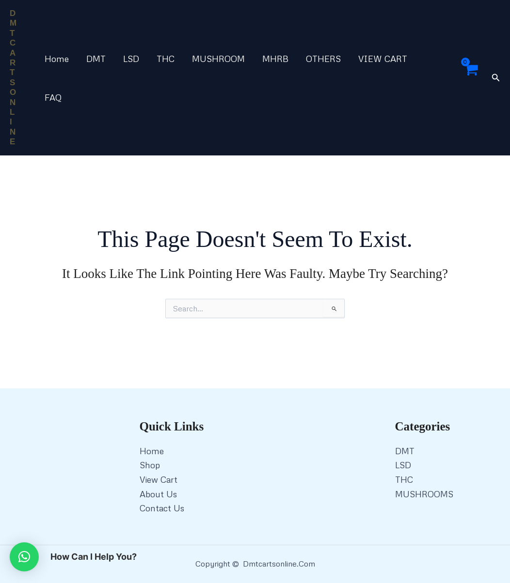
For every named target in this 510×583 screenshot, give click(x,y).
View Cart (158, 479)
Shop (150, 465)
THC (166, 58)
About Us (158, 494)
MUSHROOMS (424, 494)
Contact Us (162, 508)
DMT (96, 58)
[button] (496, 78)
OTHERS (323, 58)
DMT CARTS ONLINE (13, 77)
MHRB (275, 58)
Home (57, 58)
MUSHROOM (218, 58)
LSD (131, 58)
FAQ (53, 97)
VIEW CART (382, 58)
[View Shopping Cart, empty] (470, 78)
